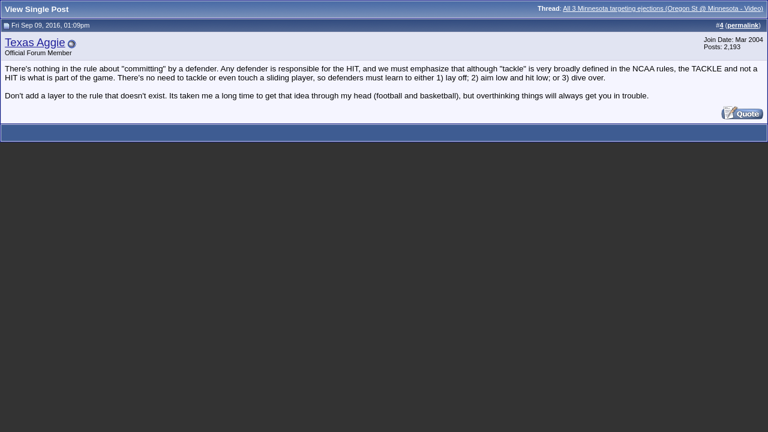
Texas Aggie (35, 42)
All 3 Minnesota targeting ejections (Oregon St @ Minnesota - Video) (663, 8)
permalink (742, 25)
